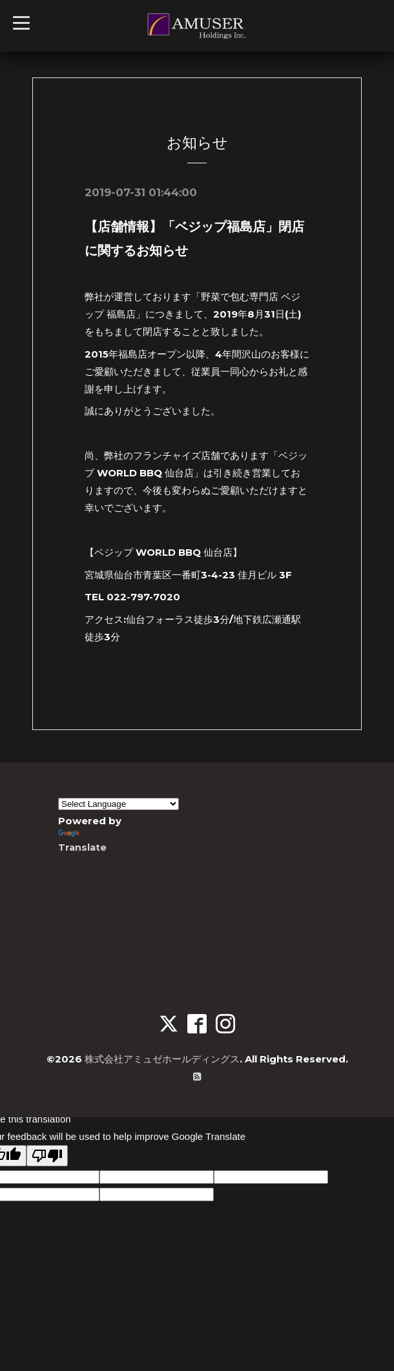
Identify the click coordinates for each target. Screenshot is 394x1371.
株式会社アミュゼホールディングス (162, 1058)
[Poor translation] (47, 1155)
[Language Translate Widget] (118, 803)
